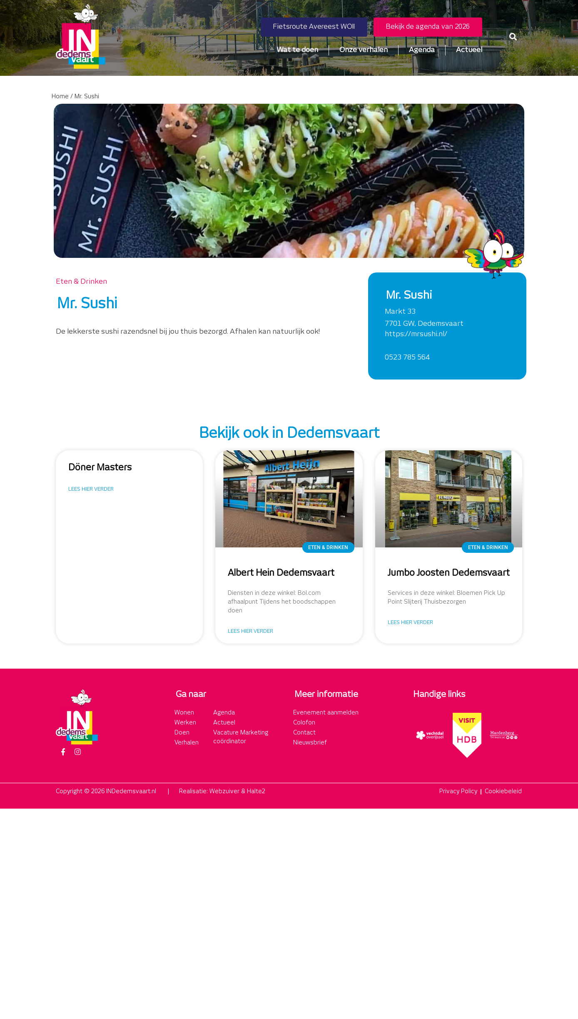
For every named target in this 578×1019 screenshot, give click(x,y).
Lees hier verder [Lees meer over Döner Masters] (91, 489)
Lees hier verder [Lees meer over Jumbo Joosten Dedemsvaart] (410, 622)
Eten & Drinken (81, 281)
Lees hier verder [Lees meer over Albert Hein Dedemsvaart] (250, 631)
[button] (513, 36)
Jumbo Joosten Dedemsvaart (449, 573)
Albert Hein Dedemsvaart (281, 573)
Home (60, 97)
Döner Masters (100, 468)
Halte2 (256, 791)
